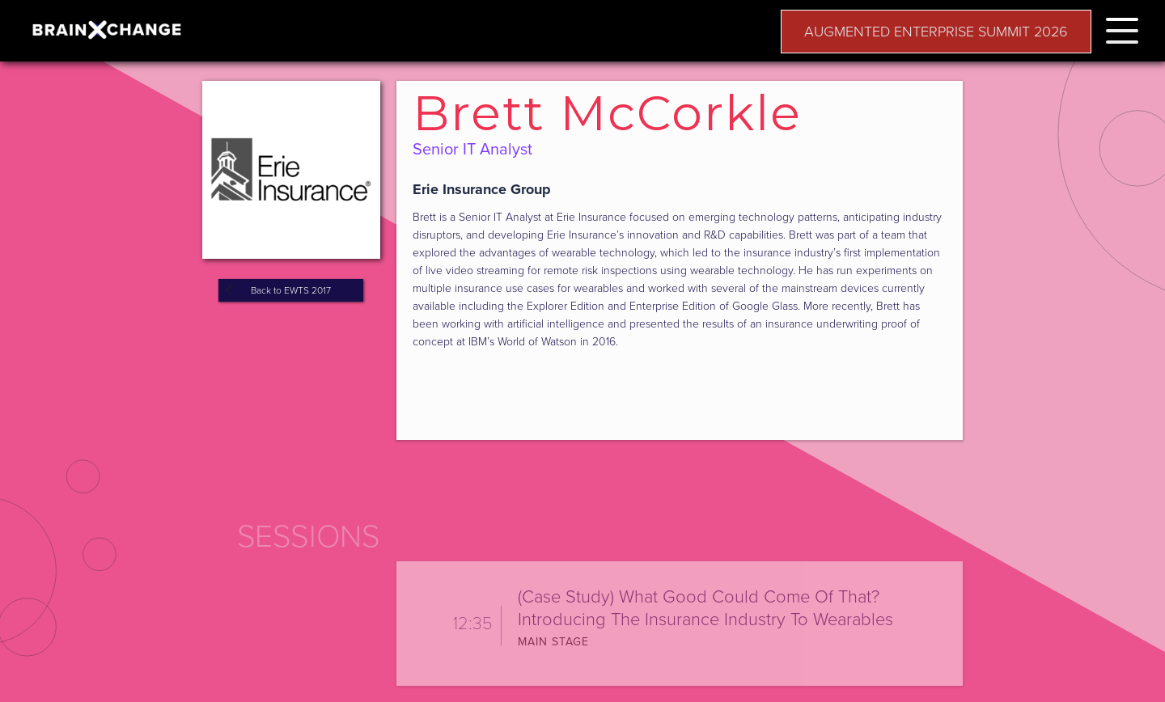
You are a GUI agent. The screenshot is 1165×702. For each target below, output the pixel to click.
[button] (1122, 28)
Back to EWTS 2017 (291, 290)
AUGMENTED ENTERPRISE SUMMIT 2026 (936, 31)
